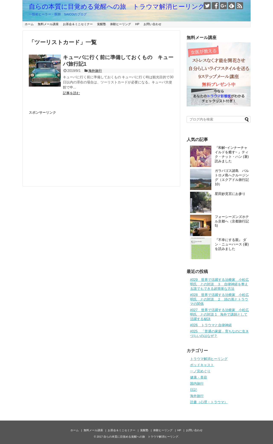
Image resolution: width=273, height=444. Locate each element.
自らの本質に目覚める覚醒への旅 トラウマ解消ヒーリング (117, 6)
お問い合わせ (152, 24)
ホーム (29, 24)
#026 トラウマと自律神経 (211, 325)
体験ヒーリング (120, 24)
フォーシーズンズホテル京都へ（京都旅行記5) (232, 221)
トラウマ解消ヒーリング (209, 359)
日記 (193, 390)
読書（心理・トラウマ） (209, 402)
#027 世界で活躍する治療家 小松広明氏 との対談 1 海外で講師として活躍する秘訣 (219, 314)
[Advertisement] (64, 145)
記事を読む (71, 93)
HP (137, 24)
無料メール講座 (48, 24)
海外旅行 (95, 71)
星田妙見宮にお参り (230, 194)
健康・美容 (198, 377)
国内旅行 (197, 383)
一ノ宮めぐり (200, 371)
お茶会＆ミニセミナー (78, 24)
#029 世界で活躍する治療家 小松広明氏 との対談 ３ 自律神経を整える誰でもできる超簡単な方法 (219, 284)
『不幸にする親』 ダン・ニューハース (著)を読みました (232, 244)
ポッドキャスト (202, 365)
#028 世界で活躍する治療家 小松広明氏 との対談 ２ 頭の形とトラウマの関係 (219, 299)
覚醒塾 (101, 24)
